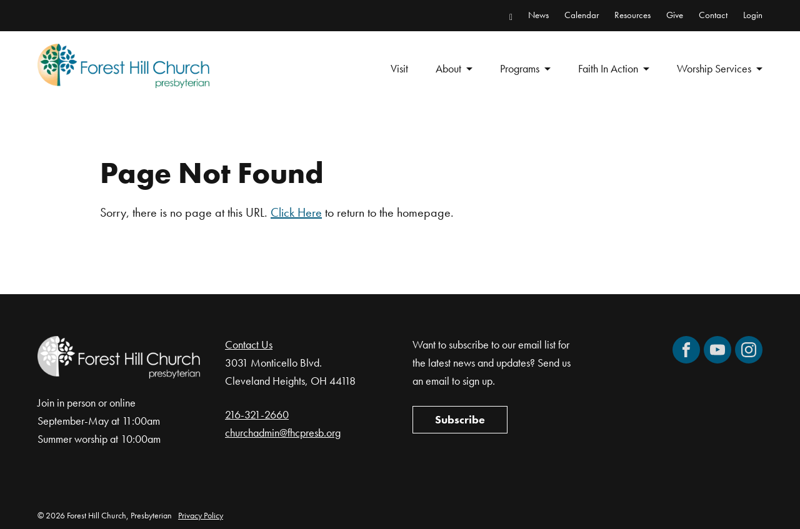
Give (674, 15)
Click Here (296, 212)
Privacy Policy (200, 515)
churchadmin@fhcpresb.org (283, 432)
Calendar (581, 15)
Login (752, 15)
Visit (399, 68)
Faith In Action (608, 68)
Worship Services (714, 68)
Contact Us (248, 344)
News (538, 15)
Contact (713, 15)
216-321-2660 (257, 414)
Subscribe (460, 419)
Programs (519, 68)
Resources (632, 15)
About (448, 68)
